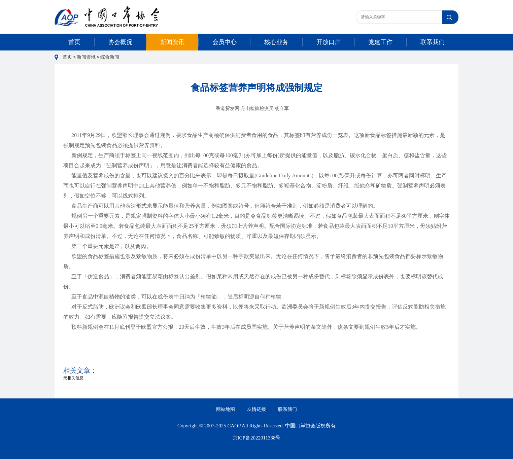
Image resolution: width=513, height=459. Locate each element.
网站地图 (225, 409)
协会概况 (120, 42)
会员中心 (224, 42)
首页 (74, 42)
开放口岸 (328, 42)
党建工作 (380, 42)
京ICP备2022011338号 (257, 437)
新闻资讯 (172, 42)
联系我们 (432, 42)
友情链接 (256, 409)
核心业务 (276, 42)
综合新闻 (109, 57)
